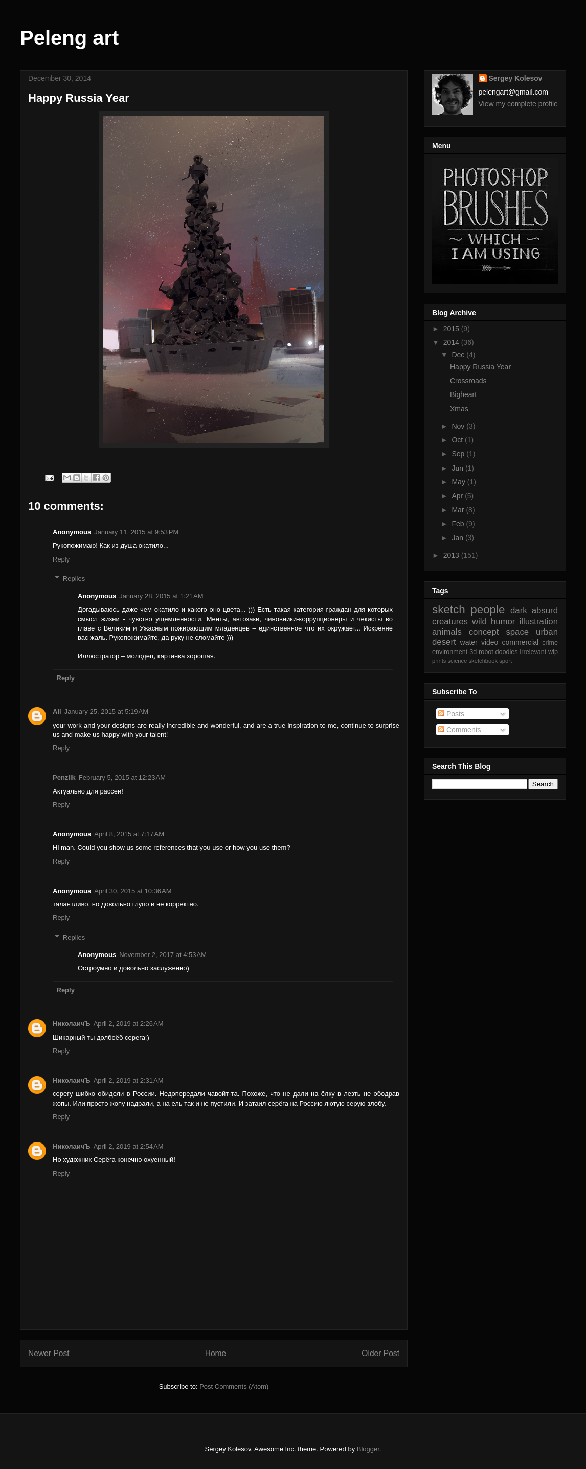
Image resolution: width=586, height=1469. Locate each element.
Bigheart (463, 394)
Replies (74, 578)
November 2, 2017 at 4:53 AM (163, 955)
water (469, 642)
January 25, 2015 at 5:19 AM (106, 711)
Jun (458, 468)
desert (444, 642)
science (457, 661)
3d (473, 652)
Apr (458, 496)
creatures (450, 621)
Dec (459, 355)
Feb (459, 524)
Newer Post (49, 1353)
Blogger (368, 1449)
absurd (545, 610)
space (517, 632)
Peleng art (69, 38)
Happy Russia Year (480, 367)
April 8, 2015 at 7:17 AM (129, 834)
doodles (506, 652)
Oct (458, 440)
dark (518, 610)
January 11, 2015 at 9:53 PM (136, 532)
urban (547, 632)
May (459, 482)
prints (439, 661)
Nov (459, 426)
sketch (448, 609)
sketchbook (483, 661)
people (487, 609)
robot (486, 652)
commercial (520, 642)
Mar (459, 510)
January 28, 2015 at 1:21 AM (161, 596)
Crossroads (468, 381)
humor (503, 621)
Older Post (380, 1353)
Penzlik (64, 777)
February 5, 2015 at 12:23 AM (122, 777)
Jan (458, 537)
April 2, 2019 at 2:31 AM (129, 1080)
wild (479, 621)
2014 (452, 342)
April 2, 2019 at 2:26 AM (129, 1024)
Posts (451, 714)
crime (550, 642)
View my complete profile (518, 104)
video (489, 642)
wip (553, 652)
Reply (61, 559)
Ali (57, 711)
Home (216, 1353)
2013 (452, 555)
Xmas (459, 409)
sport (505, 661)
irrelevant (533, 652)
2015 (452, 328)
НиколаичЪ (72, 1024)
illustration (538, 621)
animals (447, 632)
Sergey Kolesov (516, 78)
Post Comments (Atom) (233, 1386)
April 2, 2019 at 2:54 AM (129, 1146)
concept (484, 632)
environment (449, 652)
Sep (459, 454)
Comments (459, 730)
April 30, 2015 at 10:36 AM (132, 891)
